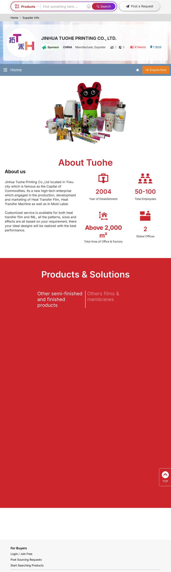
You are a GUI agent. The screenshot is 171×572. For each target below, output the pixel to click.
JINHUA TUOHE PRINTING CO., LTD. (79, 38)
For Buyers (19, 548)
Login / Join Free (21, 553)
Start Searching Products (27, 565)
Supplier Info (31, 17)
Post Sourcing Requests (26, 559)
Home (14, 17)
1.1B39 (155, 47)
